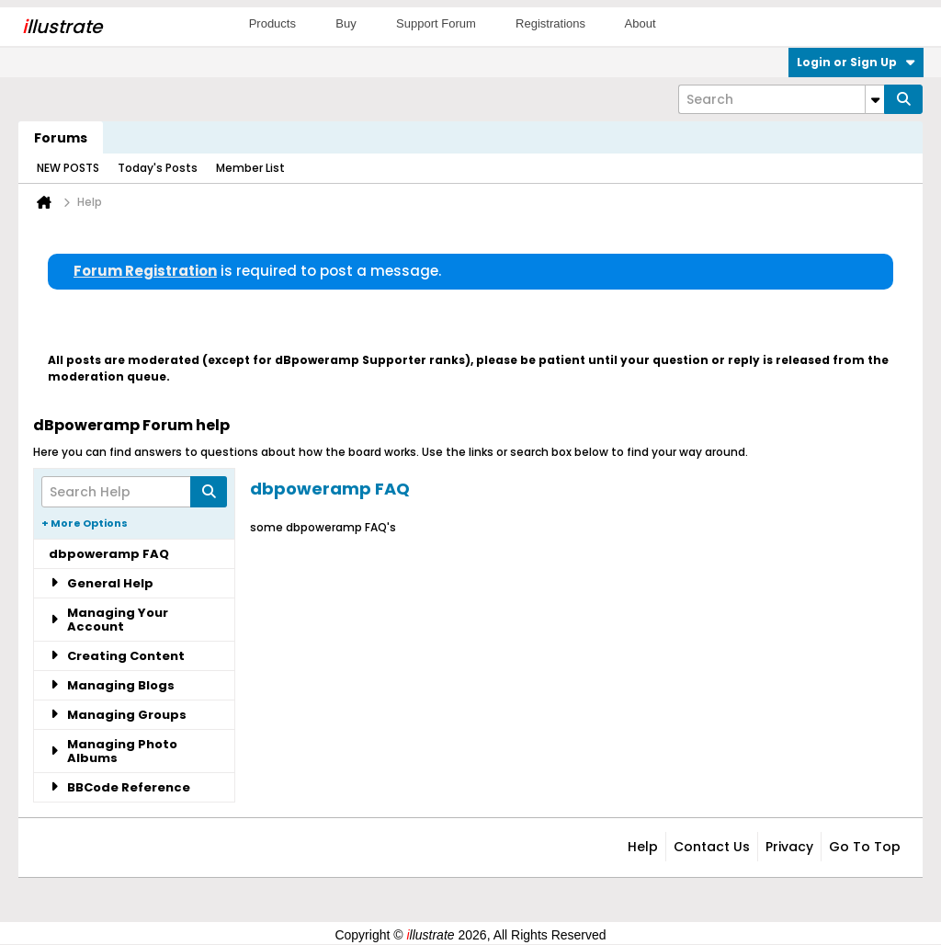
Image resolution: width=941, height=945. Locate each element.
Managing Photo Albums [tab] (113, 751)
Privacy (789, 846)
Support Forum (436, 23)
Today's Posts (158, 168)
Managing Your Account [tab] (108, 619)
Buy (345, 23)
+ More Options (84, 523)
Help (643, 846)
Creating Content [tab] (117, 656)
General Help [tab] (101, 583)
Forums (60, 138)
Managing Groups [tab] (118, 714)
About (640, 23)
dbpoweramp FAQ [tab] (109, 554)
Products (272, 23)
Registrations (550, 23)
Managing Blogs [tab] (112, 685)
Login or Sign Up (856, 62)
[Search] (781, 99)
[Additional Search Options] (875, 99)
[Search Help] (134, 491)
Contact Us (712, 846)
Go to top (865, 846)
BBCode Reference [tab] (119, 787)
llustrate (62, 27)
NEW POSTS (68, 168)
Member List (250, 168)
